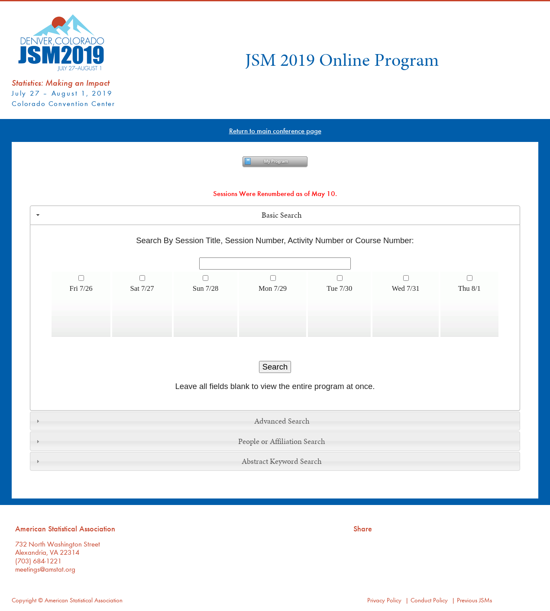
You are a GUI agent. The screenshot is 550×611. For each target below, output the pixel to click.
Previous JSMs (474, 600)
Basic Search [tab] (168, 215)
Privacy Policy (384, 600)
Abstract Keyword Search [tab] (178, 461)
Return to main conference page (275, 130)
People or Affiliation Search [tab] (179, 441)
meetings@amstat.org (45, 568)
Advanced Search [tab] (172, 421)
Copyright (24, 600)
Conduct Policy (429, 600)
